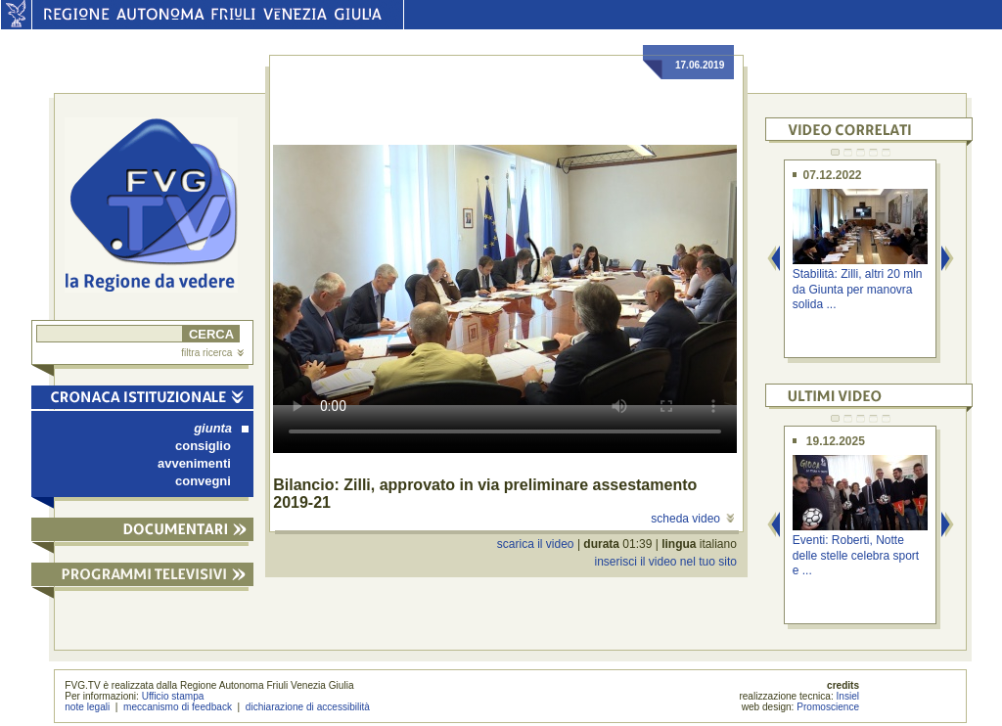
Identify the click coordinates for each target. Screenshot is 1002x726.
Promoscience (828, 707)
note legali (87, 707)
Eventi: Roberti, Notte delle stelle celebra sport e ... (856, 555)
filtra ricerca (212, 352)
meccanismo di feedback (177, 707)
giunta (221, 428)
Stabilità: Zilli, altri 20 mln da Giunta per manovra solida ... (858, 289)
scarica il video (535, 544)
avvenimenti (194, 463)
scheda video (692, 518)
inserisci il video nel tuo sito (665, 561)
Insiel (848, 696)
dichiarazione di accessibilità (308, 707)
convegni (203, 481)
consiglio (203, 445)
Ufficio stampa (173, 696)
